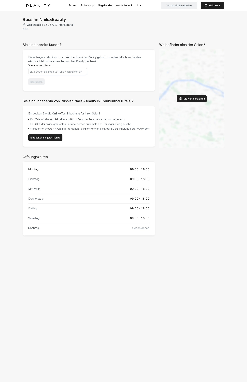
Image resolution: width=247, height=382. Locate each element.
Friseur (73, 5)
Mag (139, 5)
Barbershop (87, 5)
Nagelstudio (105, 5)
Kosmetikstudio (124, 5)
